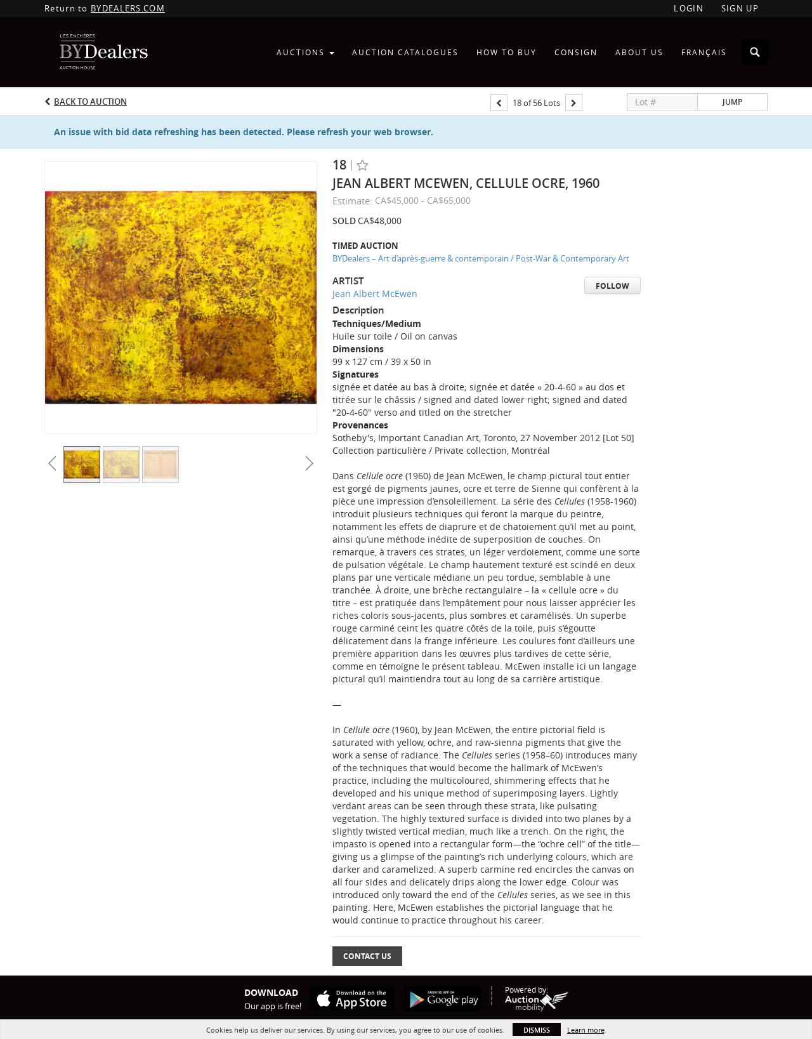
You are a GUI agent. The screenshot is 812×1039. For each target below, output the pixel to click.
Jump (732, 101)
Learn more (586, 1030)
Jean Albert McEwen (374, 294)
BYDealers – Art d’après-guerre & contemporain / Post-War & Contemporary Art (480, 258)
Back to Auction (90, 101)
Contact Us (367, 956)
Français (704, 52)
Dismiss (536, 1030)
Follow (612, 286)
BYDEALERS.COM (128, 8)
